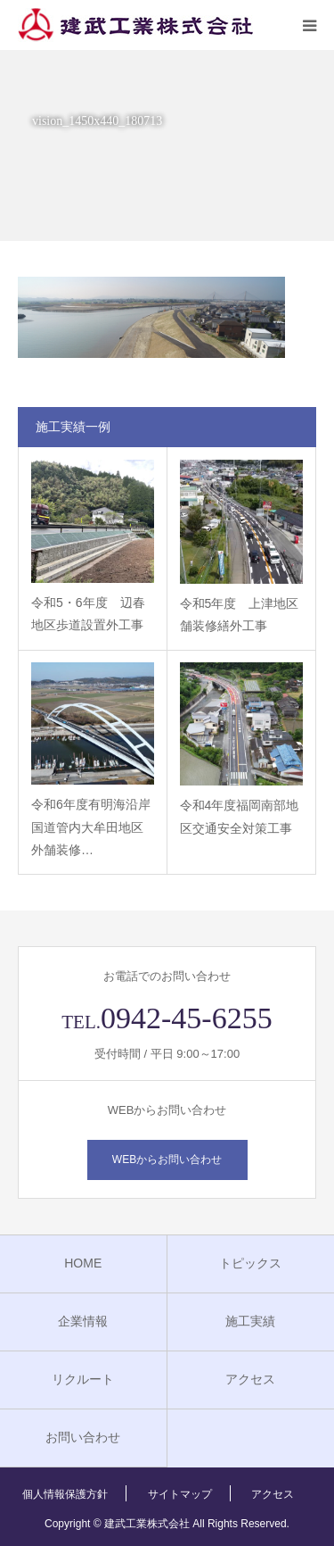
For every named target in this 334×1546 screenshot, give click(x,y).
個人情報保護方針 (65, 1494)
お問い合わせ (82, 1437)
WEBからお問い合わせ (167, 1159)
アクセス (250, 1379)
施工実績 (250, 1321)
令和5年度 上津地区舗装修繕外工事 (239, 614)
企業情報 (83, 1321)
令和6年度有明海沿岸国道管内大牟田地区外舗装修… (91, 826)
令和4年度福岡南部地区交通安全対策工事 (239, 816)
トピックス (250, 1263)
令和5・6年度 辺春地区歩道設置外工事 (88, 613)
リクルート (83, 1379)
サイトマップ (180, 1494)
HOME (83, 1263)
